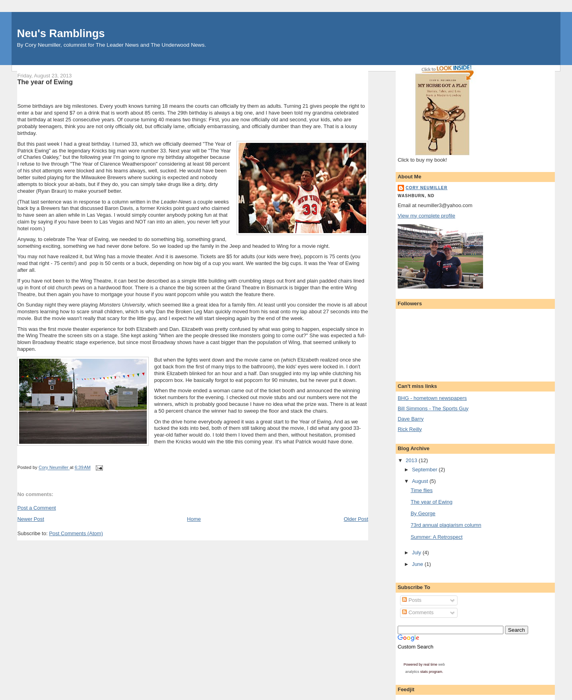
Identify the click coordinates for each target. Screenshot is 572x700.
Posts (411, 600)
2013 (412, 460)
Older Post (356, 519)
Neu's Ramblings (61, 33)
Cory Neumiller (427, 188)
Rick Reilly (410, 429)
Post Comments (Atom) (76, 533)
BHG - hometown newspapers (432, 398)
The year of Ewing (431, 502)
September (425, 470)
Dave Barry (411, 419)
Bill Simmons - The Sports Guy (433, 408)
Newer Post (30, 519)
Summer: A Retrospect (436, 537)
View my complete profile (426, 216)
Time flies (421, 490)
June (418, 564)
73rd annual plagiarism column (445, 525)
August (421, 481)
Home (194, 519)
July (417, 553)
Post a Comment (36, 508)
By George (422, 513)
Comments (417, 612)
